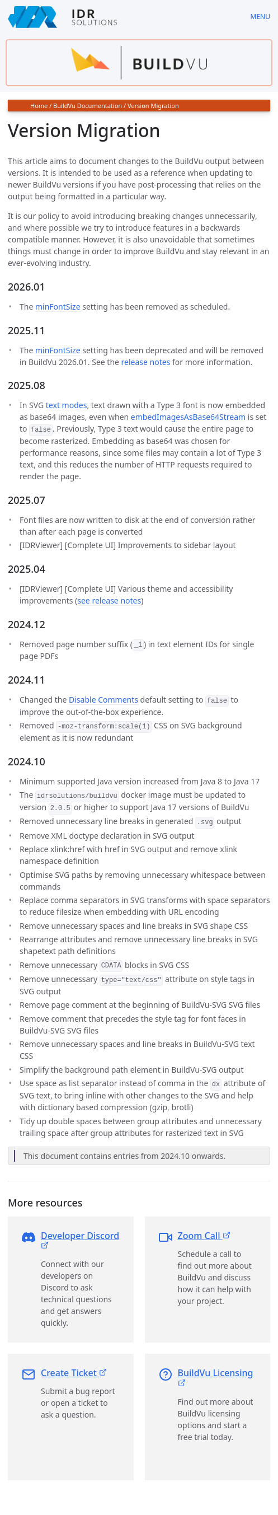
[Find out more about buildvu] (139, 62)
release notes (146, 362)
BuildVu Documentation (87, 105)
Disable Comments (103, 698)
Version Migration (153, 105)
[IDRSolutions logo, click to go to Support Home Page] (121, 17)
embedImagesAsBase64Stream (188, 417)
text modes (66, 405)
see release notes (109, 600)
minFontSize (58, 306)
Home (39, 105)
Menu (260, 16)
